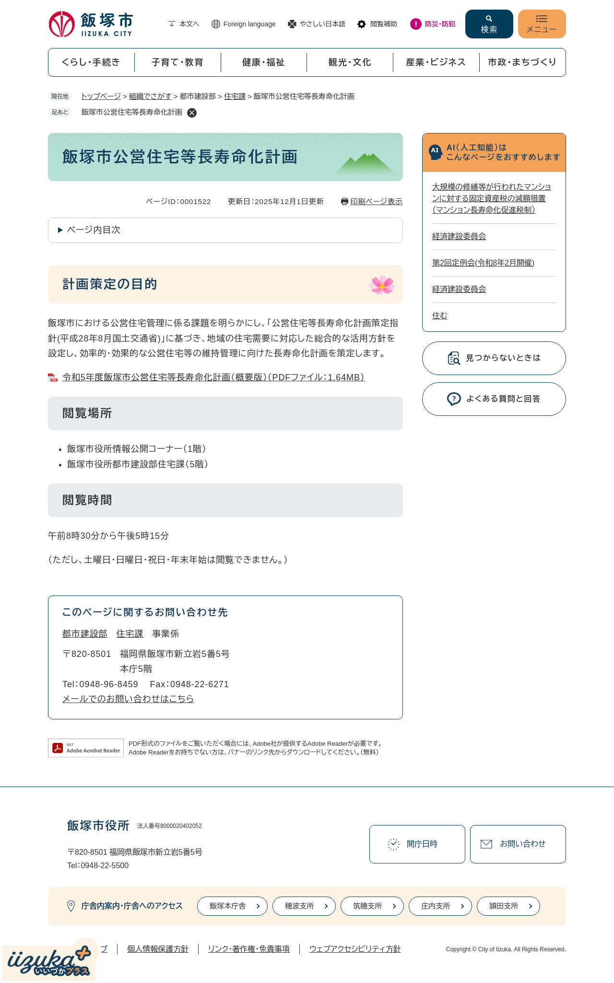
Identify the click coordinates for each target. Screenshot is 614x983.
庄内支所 (435, 906)
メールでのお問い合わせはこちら (128, 699)
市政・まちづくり (522, 62)
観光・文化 (350, 62)
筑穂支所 (367, 906)
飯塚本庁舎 (228, 906)
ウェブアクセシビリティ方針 (355, 949)
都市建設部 (85, 634)
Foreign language (250, 24)
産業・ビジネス (436, 62)
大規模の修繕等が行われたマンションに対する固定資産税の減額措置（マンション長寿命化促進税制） (491, 198)
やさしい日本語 (322, 24)
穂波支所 (299, 906)
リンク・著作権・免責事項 (249, 949)
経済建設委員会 (459, 236)
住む (440, 316)
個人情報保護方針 (158, 949)
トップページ (101, 96)
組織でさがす (150, 96)
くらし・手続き (91, 62)
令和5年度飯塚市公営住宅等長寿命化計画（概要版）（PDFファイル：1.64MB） (213, 377)
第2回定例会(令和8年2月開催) (483, 263)
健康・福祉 (263, 62)
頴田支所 (503, 906)
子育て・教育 (177, 62)
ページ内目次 (93, 230)
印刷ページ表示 (377, 201)
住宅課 (235, 96)
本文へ (189, 24)
